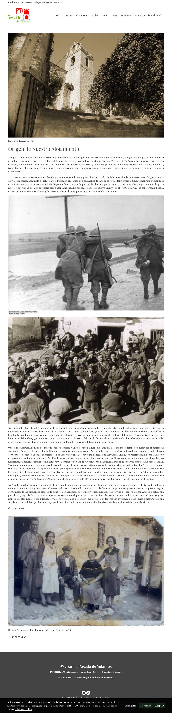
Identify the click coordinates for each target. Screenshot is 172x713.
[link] (19, 15)
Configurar (130, 705)
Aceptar (159, 705)
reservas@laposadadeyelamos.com (42, 2)
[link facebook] (84, 692)
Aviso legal (67, 697)
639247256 (18, 2)
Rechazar (146, 705)
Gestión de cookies (100, 697)
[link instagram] (88, 692)
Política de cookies (81, 697)
